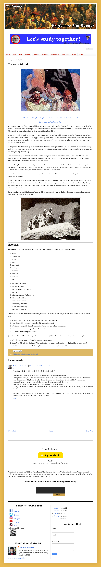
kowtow (56, 519)
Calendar (35, 54)
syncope (56, 508)
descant (56, 516)
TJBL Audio (16, 354)
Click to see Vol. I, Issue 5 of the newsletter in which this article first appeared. (50, 118)
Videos (74, 54)
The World (44, 54)
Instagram (17, 518)
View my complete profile (16, 558)
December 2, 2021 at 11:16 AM (40, 366)
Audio (81, 54)
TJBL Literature (25, 354)
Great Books (65, 54)
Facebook (17, 511)
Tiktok (16, 526)
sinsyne (56, 511)
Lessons (27, 54)
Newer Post (12, 431)
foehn (56, 513)
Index (14, 54)
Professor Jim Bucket (20, 366)
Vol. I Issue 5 (34, 354)
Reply (14, 398)
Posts (20, 54)
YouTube (17, 522)
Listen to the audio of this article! (50, 122)
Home (8, 54)
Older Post (89, 431)
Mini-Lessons (55, 54)
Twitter (16, 515)
